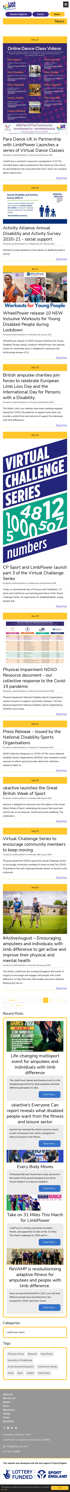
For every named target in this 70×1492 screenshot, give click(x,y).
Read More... (49, 1094)
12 (64, 1000)
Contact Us (7, 1394)
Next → (20, 1005)
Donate (57, 14)
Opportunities (9, 1409)
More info (4, 1489)
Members (7, 1402)
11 (57, 1000)
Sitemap (6, 1413)
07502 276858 (12, 1451)
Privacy (6, 1417)
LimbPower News (16, 1332)
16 (11, 1005)
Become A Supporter (18, 14)
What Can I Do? (9, 1398)
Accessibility (8, 1421)
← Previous (10, 1000)
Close (59, 1488)
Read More (61, 178)
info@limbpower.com (17, 1446)
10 (51, 1000)
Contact (40, 14)
